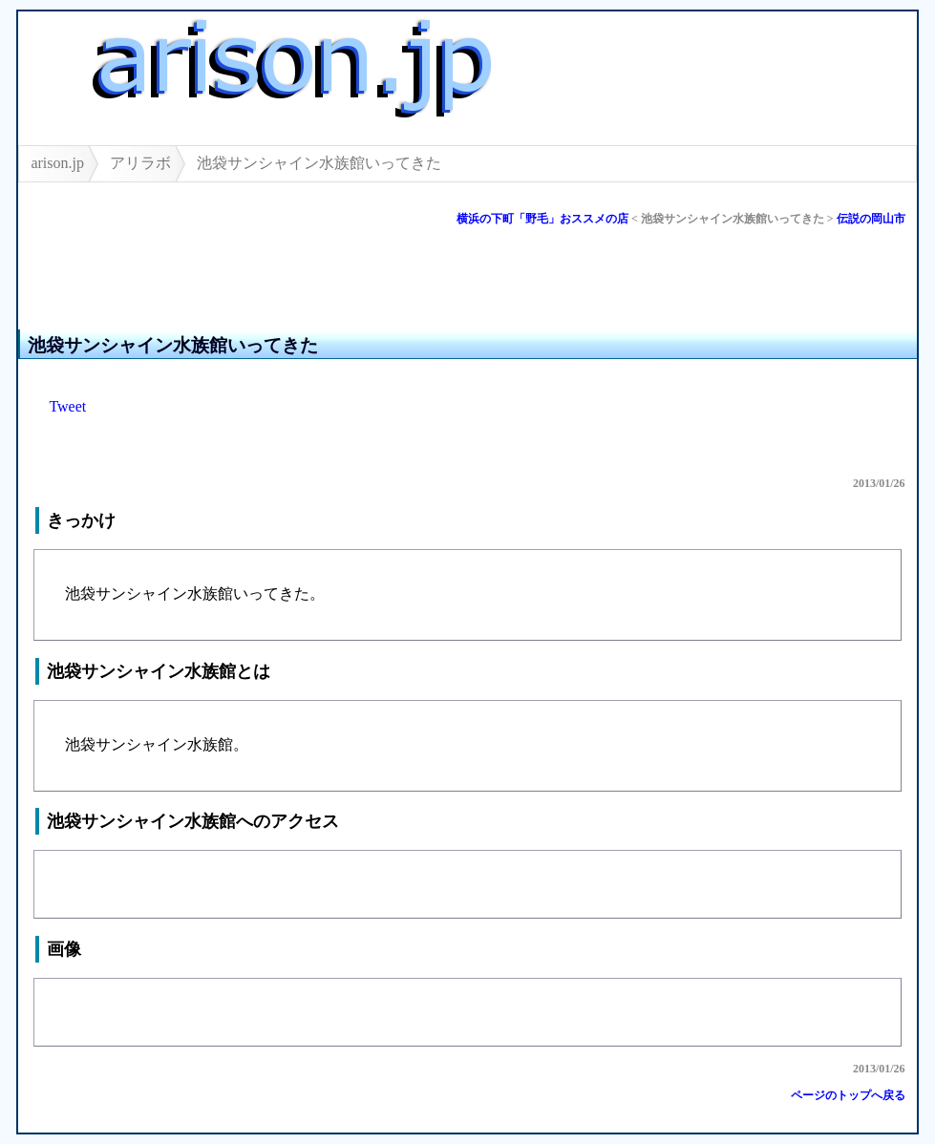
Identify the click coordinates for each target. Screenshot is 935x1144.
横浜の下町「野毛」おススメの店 (542, 218)
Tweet (67, 406)
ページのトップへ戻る (848, 1095)
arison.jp (57, 163)
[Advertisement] (241, 284)
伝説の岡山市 (871, 218)
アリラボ (140, 163)
